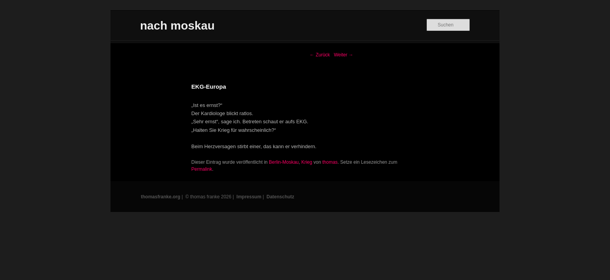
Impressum (249, 197)
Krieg (306, 162)
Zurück (320, 55)
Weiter (343, 55)
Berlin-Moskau (284, 162)
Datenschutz (280, 197)
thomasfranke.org (160, 197)
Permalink (201, 169)
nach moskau (177, 25)
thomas (329, 162)
